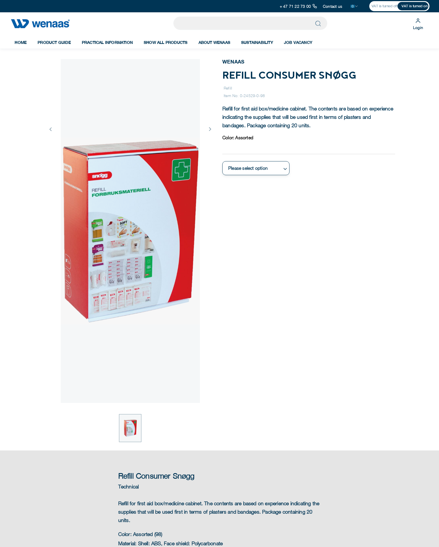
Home (21, 42)
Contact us (332, 6)
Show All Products (165, 42)
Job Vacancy (298, 42)
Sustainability (257, 42)
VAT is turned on (414, 6)
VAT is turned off (385, 6)
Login (418, 23)
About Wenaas (214, 42)
